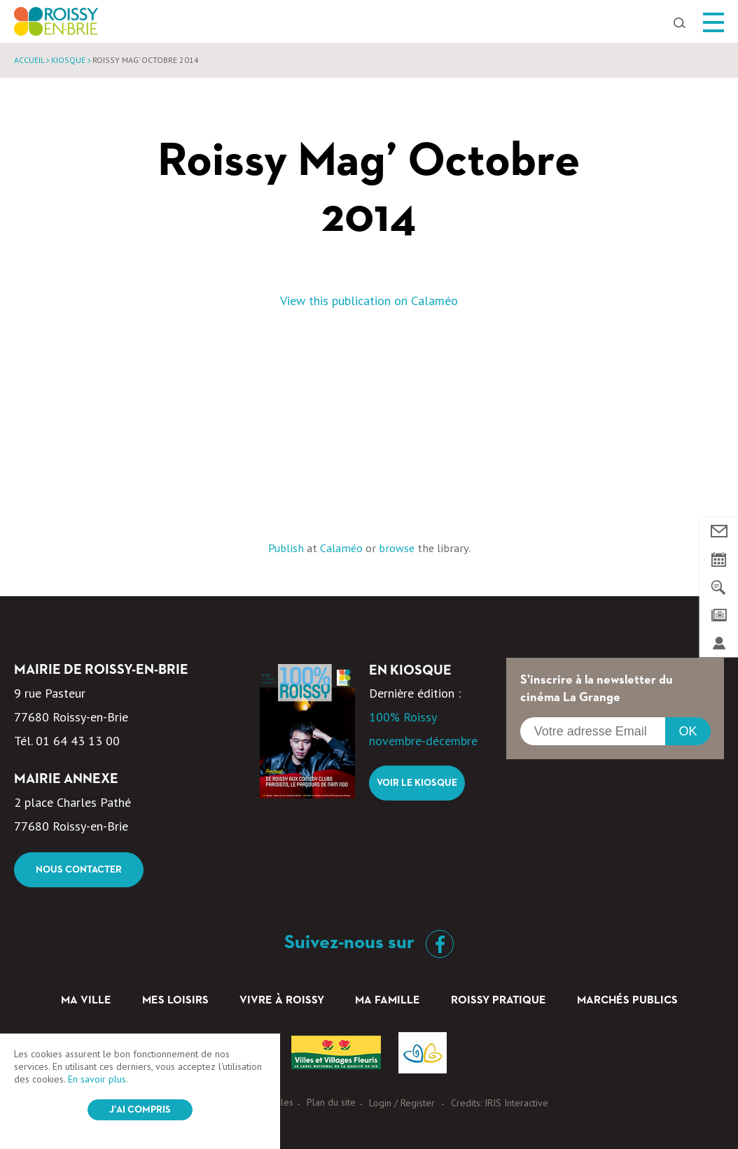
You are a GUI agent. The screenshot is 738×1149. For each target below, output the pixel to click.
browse (397, 548)
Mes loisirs (175, 1000)
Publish (286, 548)
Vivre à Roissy (281, 1000)
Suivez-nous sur (369, 942)
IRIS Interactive (516, 1103)
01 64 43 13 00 (78, 741)
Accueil (29, 60)
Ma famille (387, 1000)
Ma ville (86, 1000)
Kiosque (68, 60)
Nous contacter (79, 870)
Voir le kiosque (417, 783)
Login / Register (402, 1103)
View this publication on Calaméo (369, 300)
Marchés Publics (627, 1000)
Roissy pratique (498, 1000)
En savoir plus (97, 1079)
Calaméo (341, 548)
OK (687, 731)
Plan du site (331, 1102)
